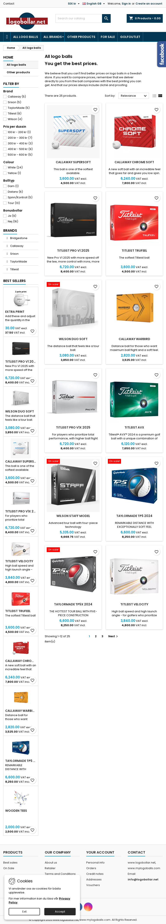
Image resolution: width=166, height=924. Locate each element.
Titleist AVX (134, 427)
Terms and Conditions (60, 874)
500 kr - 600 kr (20, 155)
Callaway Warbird (20, 710)
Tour (14, 203)
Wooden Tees (16, 810)
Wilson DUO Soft (19, 411)
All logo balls (25, 37)
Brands (10, 230)
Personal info (95, 862)
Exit (24, 911)
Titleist (14, 113)
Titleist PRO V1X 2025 (20, 511)
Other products (81, 37)
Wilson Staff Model (73, 516)
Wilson (15, 119)
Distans (15, 192)
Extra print (14, 311)
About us (51, 862)
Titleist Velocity (19, 561)
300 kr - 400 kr (20, 143)
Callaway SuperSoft (20, 461)
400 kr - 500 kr (20, 149)
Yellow (14, 173)
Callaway (17, 97)
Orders (91, 868)
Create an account (149, 3)
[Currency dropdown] (74, 3)
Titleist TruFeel (18, 611)
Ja (12, 216)
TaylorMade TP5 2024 (20, 761)
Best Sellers (14, 280)
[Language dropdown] (94, 3)
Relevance (134, 96)
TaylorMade (19, 108)
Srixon (14, 102)
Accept (60, 911)
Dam (13, 186)
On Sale (8, 868)
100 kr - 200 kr (19, 132)
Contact (8, 3)
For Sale (108, 37)
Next (113, 636)
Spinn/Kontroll (20, 197)
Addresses (94, 879)
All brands (52, 37)
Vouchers (93, 885)
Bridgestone (18, 238)
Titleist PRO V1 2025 (20, 361)
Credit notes (95, 874)
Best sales (10, 862)
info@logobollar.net (143, 879)
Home (8, 57)
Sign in (126, 3)
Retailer (50, 868)
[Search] (83, 18)
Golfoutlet (130, 37)
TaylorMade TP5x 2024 (73, 604)
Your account (100, 852)
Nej (13, 221)
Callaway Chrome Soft (20, 661)
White (15, 167)
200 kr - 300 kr (20, 138)
